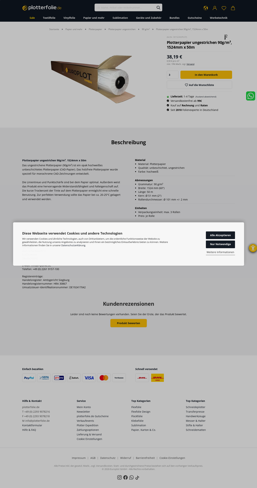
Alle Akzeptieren (220, 235)
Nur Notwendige (220, 244)
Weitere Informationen (220, 252)
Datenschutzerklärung (73, 245)
